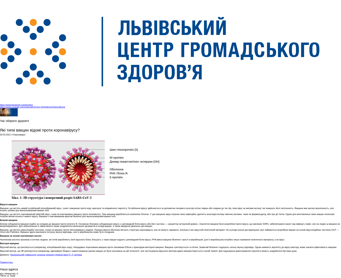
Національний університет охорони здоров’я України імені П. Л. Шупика (46, 255)
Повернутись (6, 262)
